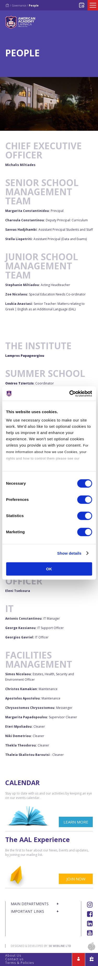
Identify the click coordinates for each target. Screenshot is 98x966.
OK (49, 569)
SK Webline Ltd (60, 946)
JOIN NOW (75, 878)
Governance (19, 5)
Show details (69, 553)
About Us (13, 955)
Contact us (14, 959)
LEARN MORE (76, 822)
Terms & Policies (19, 963)
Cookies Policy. (19, 465)
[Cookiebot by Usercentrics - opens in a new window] (70, 393)
